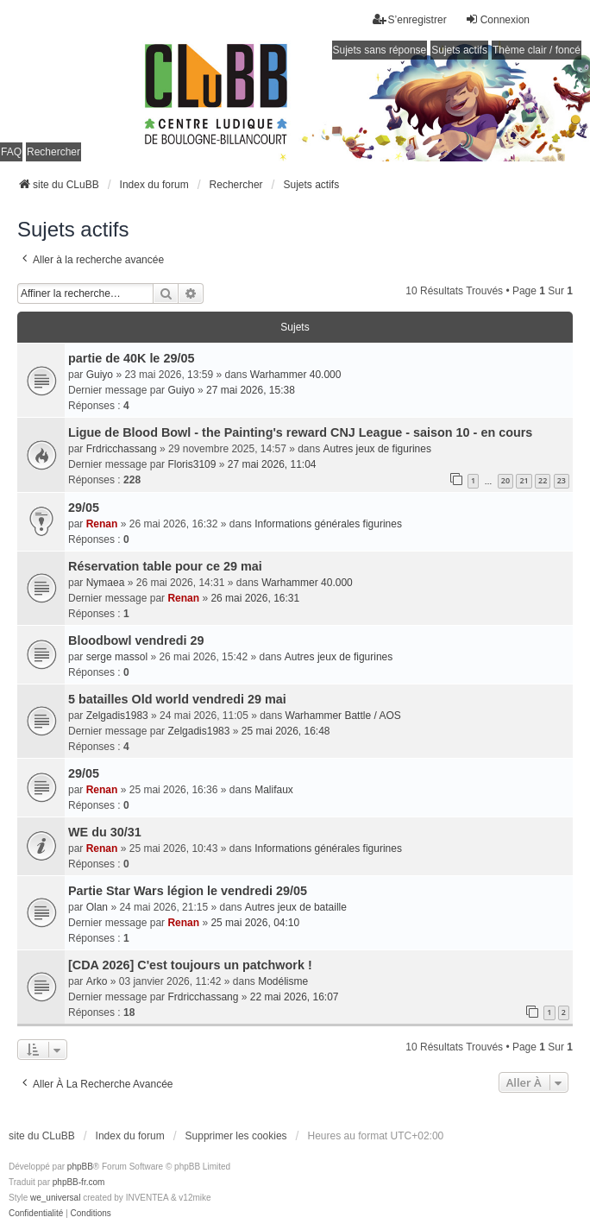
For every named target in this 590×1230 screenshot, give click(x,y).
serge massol (117, 657)
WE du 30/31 (104, 832)
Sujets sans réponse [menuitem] (380, 50)
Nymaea (105, 583)
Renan (102, 524)
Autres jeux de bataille (296, 907)
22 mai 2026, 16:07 (294, 997)
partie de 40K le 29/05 (131, 358)
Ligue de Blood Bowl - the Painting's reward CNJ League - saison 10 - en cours (300, 432)
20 (505, 480)
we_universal (55, 1197)
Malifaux (273, 790)
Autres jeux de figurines (377, 449)
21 (523, 480)
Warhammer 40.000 (296, 375)
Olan (97, 907)
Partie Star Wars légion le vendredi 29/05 (187, 891)
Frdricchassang (121, 449)
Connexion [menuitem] (497, 19)
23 (561, 480)
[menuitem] (36, 1213)
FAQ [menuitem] (11, 152)
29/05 (83, 507)
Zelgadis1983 (117, 716)
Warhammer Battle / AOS (343, 716)
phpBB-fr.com (79, 1182)
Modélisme (283, 981)
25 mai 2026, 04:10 (254, 923)
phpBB (80, 1166)
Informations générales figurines (328, 524)
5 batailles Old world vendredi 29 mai (177, 699)
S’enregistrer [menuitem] (410, 19)
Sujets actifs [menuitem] (459, 50)
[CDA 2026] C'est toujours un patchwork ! (190, 965)
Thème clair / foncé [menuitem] (537, 50)
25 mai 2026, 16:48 (286, 731)
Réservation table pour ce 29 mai (165, 566)
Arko (97, 981)
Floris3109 (191, 464)
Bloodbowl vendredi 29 (136, 640)
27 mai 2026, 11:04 (272, 464)
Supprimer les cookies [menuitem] (236, 1136)
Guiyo (99, 375)
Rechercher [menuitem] (53, 152)
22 (542, 480)
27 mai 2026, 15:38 (250, 390)
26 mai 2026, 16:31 (254, 598)
